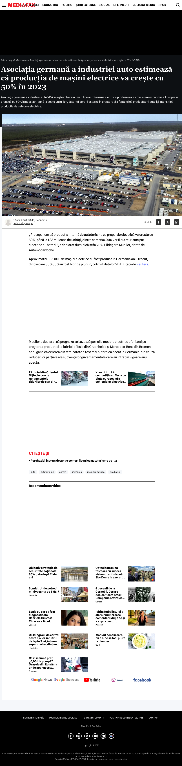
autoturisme (47, 471)
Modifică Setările (91, 726)
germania (77, 471)
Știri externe (86, 5)
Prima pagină (8, 60)
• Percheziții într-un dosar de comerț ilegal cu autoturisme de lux (73, 460)
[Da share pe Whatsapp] (176, 222)
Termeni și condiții (93, 718)
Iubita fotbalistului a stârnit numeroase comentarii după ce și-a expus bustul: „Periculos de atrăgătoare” (111, 616)
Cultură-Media (144, 5)
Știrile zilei (30, 5)
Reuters (142, 264)
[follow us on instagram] (117, 680)
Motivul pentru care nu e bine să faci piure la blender (110, 638)
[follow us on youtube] (92, 680)
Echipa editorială (33, 718)
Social (104, 5)
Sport (163, 5)
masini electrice (96, 471)
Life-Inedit (121, 5)
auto (33, 471)
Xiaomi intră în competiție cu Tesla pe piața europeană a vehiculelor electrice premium (111, 377)
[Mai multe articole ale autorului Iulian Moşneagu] (8, 222)
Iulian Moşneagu (23, 223)
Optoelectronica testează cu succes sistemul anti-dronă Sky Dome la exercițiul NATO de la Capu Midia (111, 572)
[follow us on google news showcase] (66, 680)
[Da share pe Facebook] (158, 222)
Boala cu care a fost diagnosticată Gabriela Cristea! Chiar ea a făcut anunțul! (42, 616)
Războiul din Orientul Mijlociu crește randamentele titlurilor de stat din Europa (43, 377)
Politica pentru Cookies (63, 718)
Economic (50, 5)
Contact (154, 718)
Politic (66, 5)
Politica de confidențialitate (126, 718)
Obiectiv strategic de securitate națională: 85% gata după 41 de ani (43, 572)
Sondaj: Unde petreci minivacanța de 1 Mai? (44, 590)
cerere (62, 471)
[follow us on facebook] (142, 680)
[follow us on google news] (41, 680)
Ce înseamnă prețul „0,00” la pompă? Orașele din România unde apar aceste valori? (43, 663)
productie (115, 471)
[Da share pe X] (167, 222)
